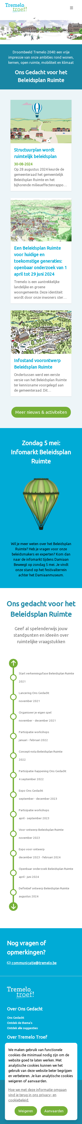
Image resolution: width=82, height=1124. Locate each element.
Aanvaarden (54, 1111)
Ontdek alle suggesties (22, 1028)
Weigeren (25, 1111)
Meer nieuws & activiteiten (41, 412)
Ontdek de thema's (19, 1023)
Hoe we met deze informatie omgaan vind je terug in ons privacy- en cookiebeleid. (37, 1095)
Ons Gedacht (15, 1017)
